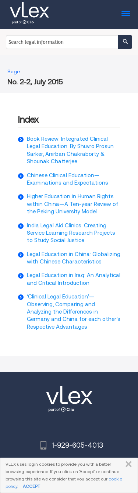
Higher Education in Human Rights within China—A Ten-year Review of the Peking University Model (72, 203)
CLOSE (127, 464)
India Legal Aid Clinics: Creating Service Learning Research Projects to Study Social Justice (71, 233)
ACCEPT (31, 486)
